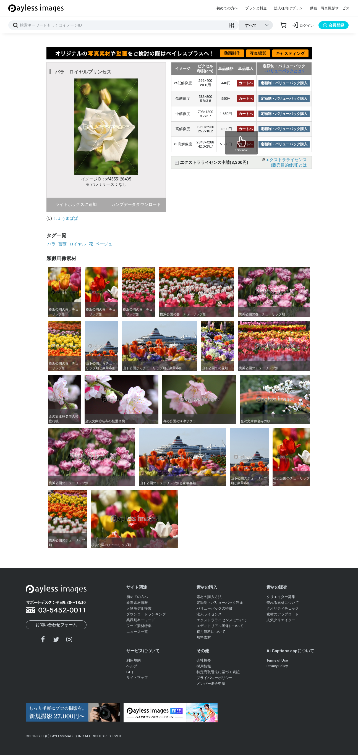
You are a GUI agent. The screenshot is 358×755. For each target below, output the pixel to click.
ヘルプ (131, 666)
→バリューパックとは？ (284, 71)
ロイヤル (77, 244)
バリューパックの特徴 (214, 608)
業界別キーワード (140, 620)
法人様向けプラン (288, 8)
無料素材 (204, 637)
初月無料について (211, 632)
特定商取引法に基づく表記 (218, 672)
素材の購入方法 (209, 597)
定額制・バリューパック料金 (220, 603)
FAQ (129, 672)
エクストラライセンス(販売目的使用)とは (286, 162)
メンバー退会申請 (211, 683)
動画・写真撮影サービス (329, 8)
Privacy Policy (277, 666)
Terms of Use (277, 660)
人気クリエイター (280, 620)
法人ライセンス (209, 614)
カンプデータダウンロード (136, 204)
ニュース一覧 (137, 632)
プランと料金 (256, 8)
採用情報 (204, 666)
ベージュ (104, 244)
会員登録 (333, 25)
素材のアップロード (282, 614)
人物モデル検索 (138, 608)
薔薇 (62, 244)
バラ (51, 244)
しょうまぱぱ (65, 218)
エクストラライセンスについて (222, 620)
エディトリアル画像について (220, 626)
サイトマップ (137, 677)
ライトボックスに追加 (76, 204)
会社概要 (204, 660)
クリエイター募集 (280, 597)
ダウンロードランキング (146, 614)
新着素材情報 (137, 603)
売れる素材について (282, 603)
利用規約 (133, 660)
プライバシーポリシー (214, 678)
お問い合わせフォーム (56, 624)
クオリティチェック (282, 608)
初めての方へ (227, 8)
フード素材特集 (138, 626)
